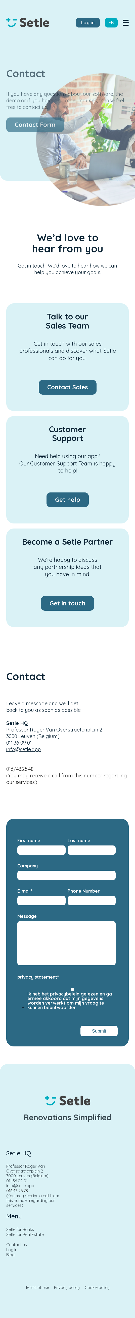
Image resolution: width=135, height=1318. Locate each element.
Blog (10, 1254)
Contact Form (35, 127)
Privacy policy (67, 1287)
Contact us (16, 1244)
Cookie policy (97, 1287)
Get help (67, 499)
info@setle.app (23, 749)
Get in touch (67, 603)
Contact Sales (67, 387)
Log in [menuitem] (88, 22)
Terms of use (37, 1287)
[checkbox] (66, 999)
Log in (11, 1249)
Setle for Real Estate (25, 1234)
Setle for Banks (20, 1229)
